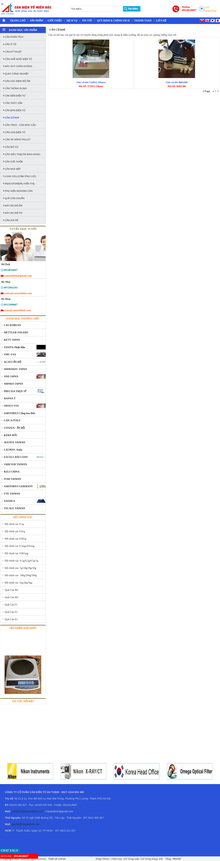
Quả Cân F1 (11, 604)
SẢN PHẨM (36, 20)
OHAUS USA (11, 405)
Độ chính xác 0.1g (14, 524)
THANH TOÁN (143, 20)
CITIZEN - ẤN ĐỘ (14, 428)
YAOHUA (9, 501)
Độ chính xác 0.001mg (16, 553)
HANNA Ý (10, 398)
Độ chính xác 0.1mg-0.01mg (19, 546)
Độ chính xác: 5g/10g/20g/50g (20, 568)
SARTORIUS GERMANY (18, 486)
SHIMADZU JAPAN (15, 369)
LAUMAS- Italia (13, 449)
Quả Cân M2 (11, 597)
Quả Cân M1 (11, 590)
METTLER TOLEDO (16, 332)
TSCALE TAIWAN (14, 508)
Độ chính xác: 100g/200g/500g (21, 575)
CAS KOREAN (12, 325)
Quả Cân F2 (11, 612)
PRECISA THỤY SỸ (15, 391)
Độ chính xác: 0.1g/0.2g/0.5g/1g (21, 560)
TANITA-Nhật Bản (14, 347)
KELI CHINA (11, 471)
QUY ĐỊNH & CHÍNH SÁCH (113, 20)
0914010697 (189, 10)
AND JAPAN (11, 376)
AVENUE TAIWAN (14, 442)
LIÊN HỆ (161, 20)
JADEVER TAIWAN (15, 464)
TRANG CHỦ (17, 20)
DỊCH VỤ (72, 20)
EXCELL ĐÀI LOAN (16, 457)
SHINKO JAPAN (13, 383)
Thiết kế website (57, 859)
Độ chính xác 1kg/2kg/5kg (18, 582)
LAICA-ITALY (12, 420)
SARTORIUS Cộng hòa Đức (19, 413)
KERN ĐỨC (11, 435)
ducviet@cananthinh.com (26, 824)
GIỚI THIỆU (54, 20)
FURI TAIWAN (12, 479)
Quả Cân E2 (11, 619)
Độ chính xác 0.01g (15, 531)
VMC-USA (10, 354)
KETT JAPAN (12, 339)
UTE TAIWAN (12, 493)
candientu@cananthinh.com (27, 811)
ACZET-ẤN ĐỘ (12, 362)
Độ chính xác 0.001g (15, 538)
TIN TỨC (87, 20)
